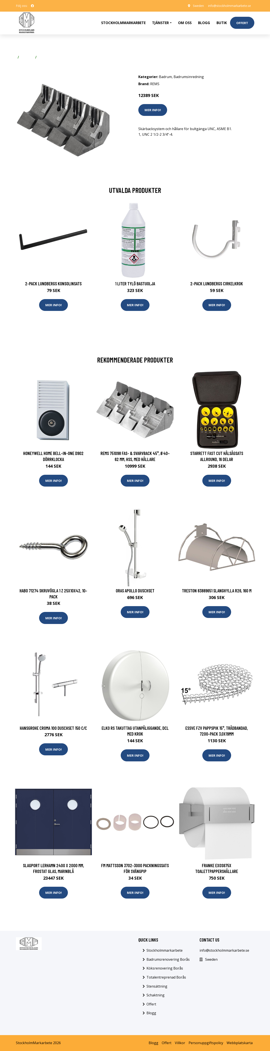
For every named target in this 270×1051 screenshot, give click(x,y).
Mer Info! (153, 110)
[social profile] (32, 6)
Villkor (180, 1042)
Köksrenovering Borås (164, 968)
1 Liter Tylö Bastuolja (135, 283)
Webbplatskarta (240, 1042)
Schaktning (155, 995)
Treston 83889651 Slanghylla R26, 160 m (217, 590)
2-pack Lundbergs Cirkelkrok (216, 283)
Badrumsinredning (53, 57)
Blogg (204, 22)
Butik (222, 22)
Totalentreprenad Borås (166, 977)
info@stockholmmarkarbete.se (229, 6)
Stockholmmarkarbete (123, 22)
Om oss (185, 22)
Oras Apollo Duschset (135, 590)
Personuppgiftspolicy (206, 1042)
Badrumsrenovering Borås (168, 959)
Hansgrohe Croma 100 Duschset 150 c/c (53, 728)
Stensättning (156, 986)
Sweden (198, 6)
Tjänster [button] (160, 22)
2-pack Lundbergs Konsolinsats (53, 283)
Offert (242, 23)
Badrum (27, 57)
